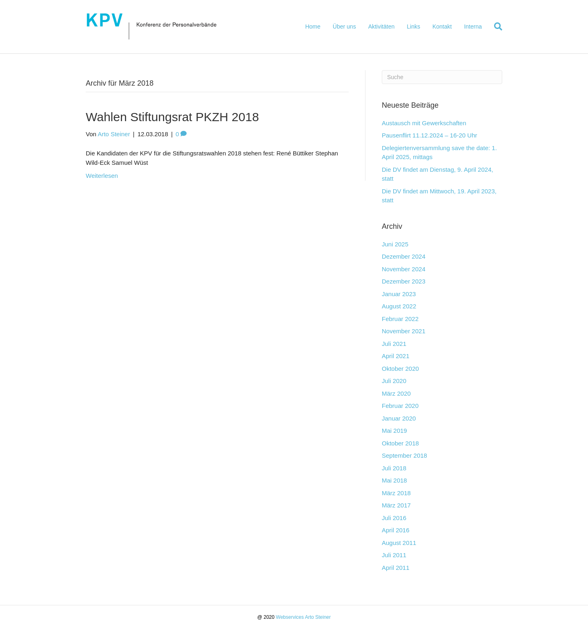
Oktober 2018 (400, 443)
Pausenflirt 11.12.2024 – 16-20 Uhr (429, 135)
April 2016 (396, 530)
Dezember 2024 (403, 256)
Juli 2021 (394, 343)
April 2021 (396, 355)
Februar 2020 (400, 405)
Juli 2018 (394, 468)
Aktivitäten (381, 26)
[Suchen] (495, 26)
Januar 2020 (399, 418)
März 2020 (396, 393)
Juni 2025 (395, 244)
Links (413, 26)
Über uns (344, 26)
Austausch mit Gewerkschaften (424, 123)
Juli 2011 (394, 554)
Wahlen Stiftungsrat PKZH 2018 (172, 117)
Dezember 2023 (403, 281)
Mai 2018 (394, 480)
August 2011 (399, 542)
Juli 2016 (394, 517)
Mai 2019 (394, 430)
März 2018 (396, 492)
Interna (473, 26)
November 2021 (403, 331)
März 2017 (396, 505)
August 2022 (399, 306)
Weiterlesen (102, 175)
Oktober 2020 (400, 368)
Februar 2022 (400, 318)
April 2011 (396, 567)
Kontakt (442, 26)
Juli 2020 (394, 380)
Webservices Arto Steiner (303, 617)
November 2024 (403, 269)
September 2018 (404, 455)
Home (312, 26)
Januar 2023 (399, 293)
